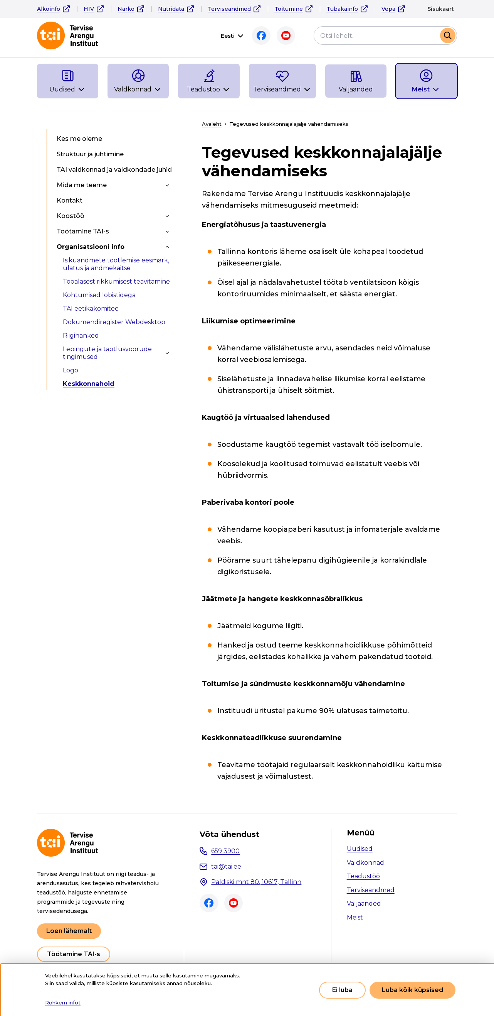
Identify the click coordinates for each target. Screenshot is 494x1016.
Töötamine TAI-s (73, 954)
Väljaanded (364, 903)
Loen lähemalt (69, 931)
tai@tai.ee (226, 866)
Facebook (261, 35)
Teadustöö (363, 876)
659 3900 (225, 851)
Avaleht (212, 124)
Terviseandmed (229, 8)
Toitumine (288, 8)
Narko (126, 8)
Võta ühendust (229, 834)
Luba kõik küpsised (412, 990)
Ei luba (342, 990)
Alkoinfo (48, 8)
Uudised (360, 848)
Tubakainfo (342, 8)
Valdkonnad (365, 862)
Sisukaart (440, 8)
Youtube (286, 35)
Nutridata (171, 8)
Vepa (388, 8)
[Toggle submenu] (167, 185)
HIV (89, 8)
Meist (355, 917)
